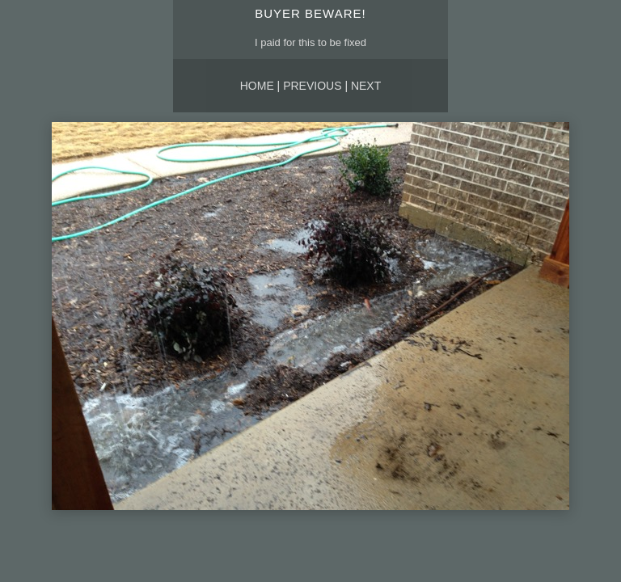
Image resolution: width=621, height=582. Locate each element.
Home (257, 85)
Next (366, 85)
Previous (312, 85)
